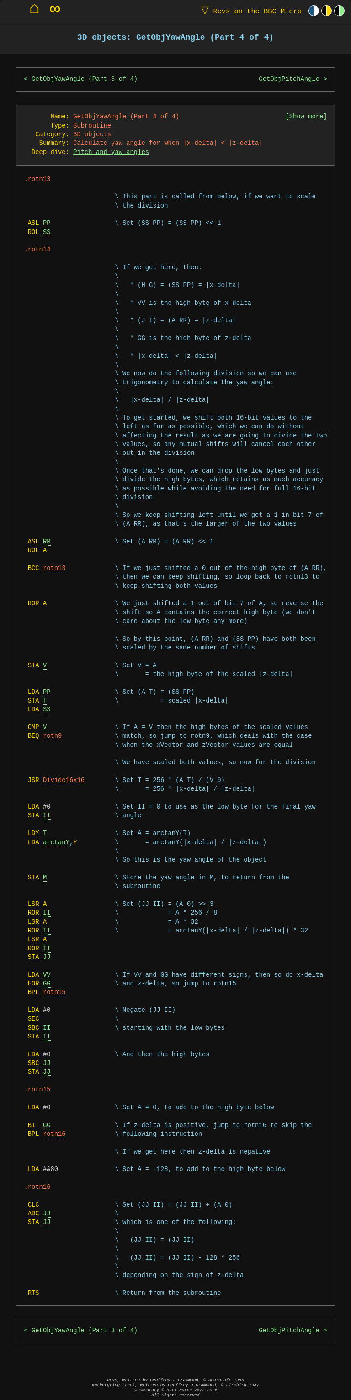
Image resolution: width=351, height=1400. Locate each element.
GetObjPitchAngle (289, 79)
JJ (47, 957)
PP (47, 223)
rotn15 (54, 992)
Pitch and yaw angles (111, 152)
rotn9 (52, 736)
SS (47, 232)
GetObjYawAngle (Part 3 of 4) (85, 79)
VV (47, 975)
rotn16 (54, 1134)
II (47, 815)
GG (47, 983)
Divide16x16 (64, 780)
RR (47, 542)
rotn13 (54, 568)
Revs (249, 11)
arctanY (56, 842)
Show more (306, 116)
